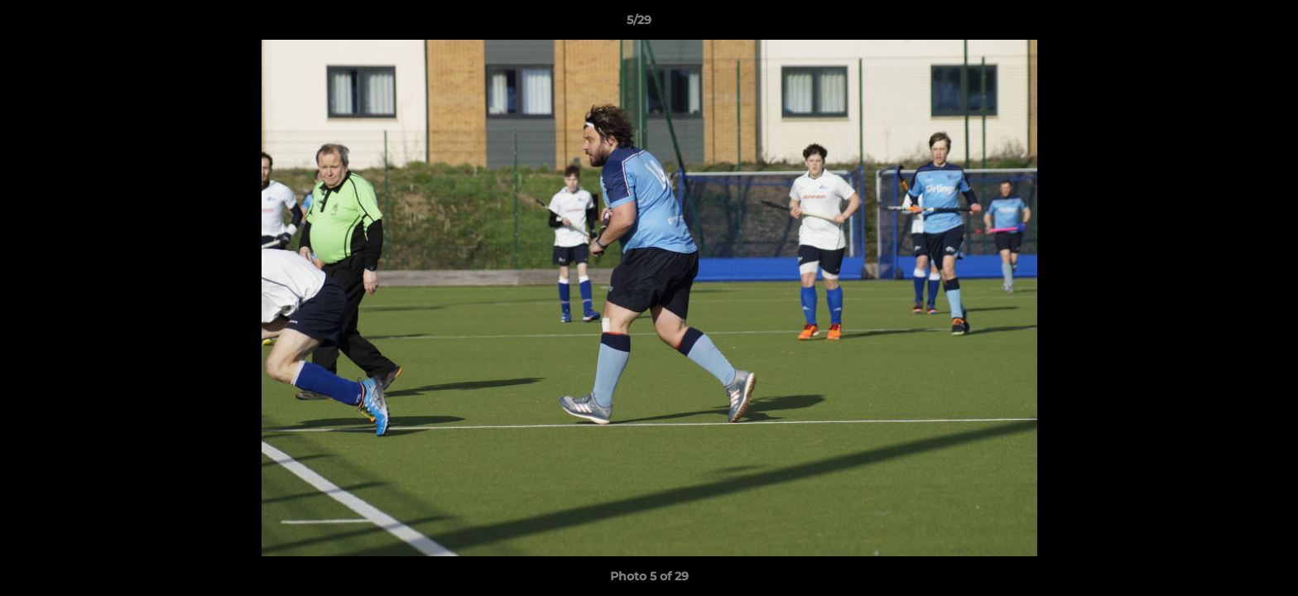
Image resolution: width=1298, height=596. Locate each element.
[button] (1228, 24)
